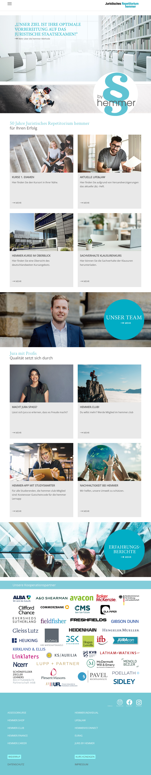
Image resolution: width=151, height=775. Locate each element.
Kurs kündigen (85, 756)
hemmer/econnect (86, 728)
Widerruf (14, 756)
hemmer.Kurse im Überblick (31, 255)
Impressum (81, 764)
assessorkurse (17, 712)
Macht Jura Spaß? (24, 407)
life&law (80, 720)
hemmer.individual (86, 712)
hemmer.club (16, 728)
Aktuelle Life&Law (92, 177)
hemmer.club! (89, 407)
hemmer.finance (18, 735)
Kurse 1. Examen (23, 177)
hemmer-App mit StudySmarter (33, 485)
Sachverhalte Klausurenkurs (101, 255)
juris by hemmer (85, 743)
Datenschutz (16, 764)
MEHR (18, 202)
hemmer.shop (16, 720)
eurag (79, 735)
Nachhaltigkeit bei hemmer (99, 485)
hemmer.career (17, 743)
